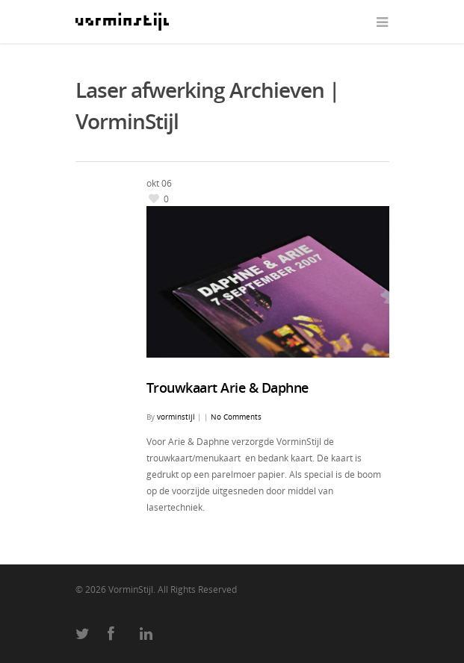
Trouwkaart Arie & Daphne (227, 387)
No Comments (236, 416)
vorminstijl (176, 416)
